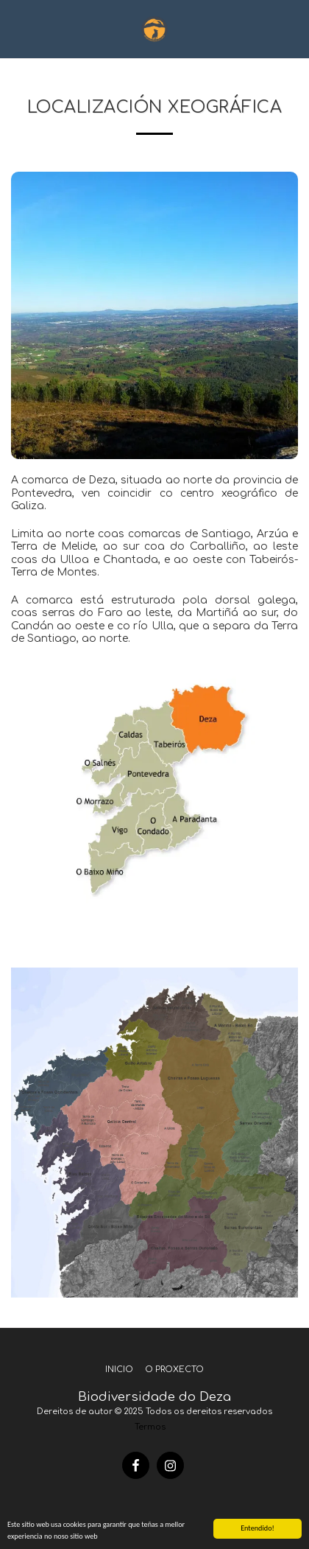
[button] (16, 28)
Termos (150, 1427)
